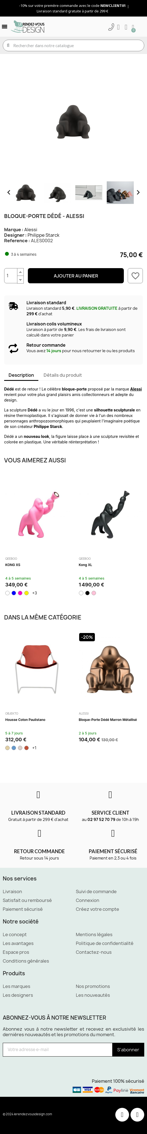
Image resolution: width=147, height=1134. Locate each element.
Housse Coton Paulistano (25, 720)
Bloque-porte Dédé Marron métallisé (108, 720)
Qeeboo (11, 559)
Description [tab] (21, 375)
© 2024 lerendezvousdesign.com (27, 1114)
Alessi (30, 230)
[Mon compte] (118, 27)
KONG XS (12, 565)
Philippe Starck (43, 235)
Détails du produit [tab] (63, 375)
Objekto (11, 713)
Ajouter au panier (76, 276)
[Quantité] (10, 275)
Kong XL (85, 565)
